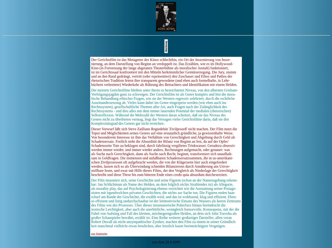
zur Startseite (99, 233)
